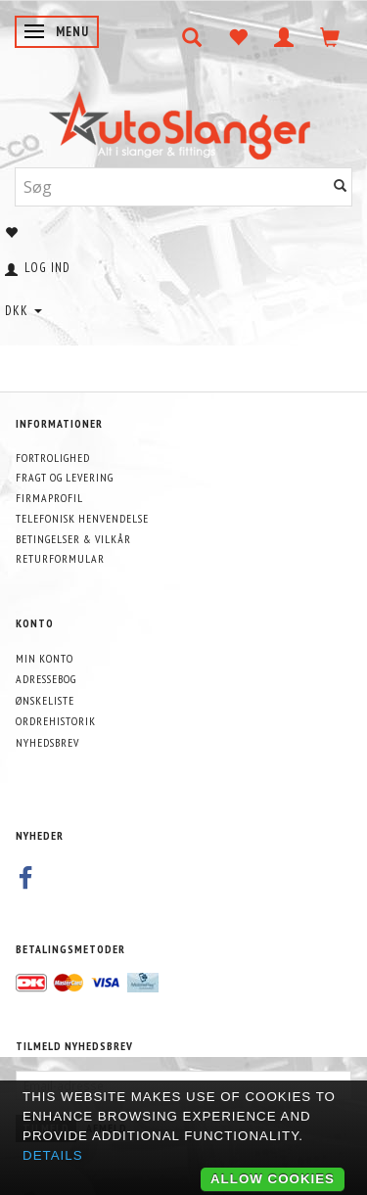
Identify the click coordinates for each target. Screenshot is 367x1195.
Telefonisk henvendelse (82, 518)
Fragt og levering (65, 477)
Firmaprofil (49, 497)
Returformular (60, 558)
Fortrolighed (53, 457)
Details (53, 1155)
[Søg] (340, 186)
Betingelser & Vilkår (73, 538)
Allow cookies (272, 1179)
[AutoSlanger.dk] (183, 121)
